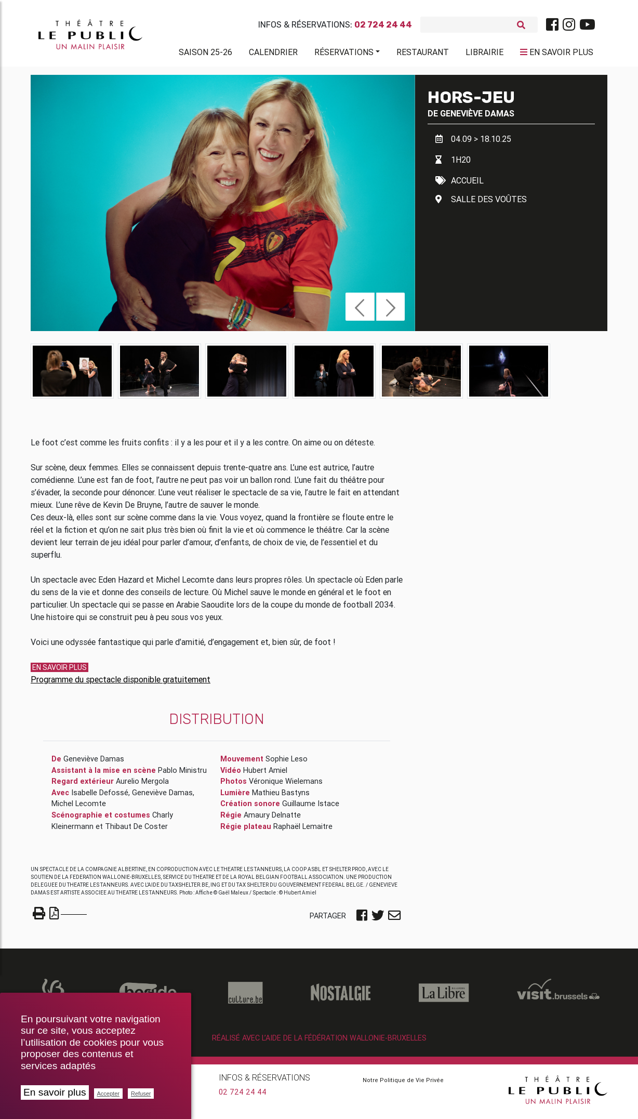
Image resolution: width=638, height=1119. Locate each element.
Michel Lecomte (78, 807)
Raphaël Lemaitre (303, 830)
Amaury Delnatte (272, 819)
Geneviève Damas (477, 117)
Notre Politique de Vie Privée (403, 1084)
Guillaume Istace (310, 807)
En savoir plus (54, 1092)
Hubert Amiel (265, 774)
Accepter (108, 1093)
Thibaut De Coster (136, 830)
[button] (359, 311)
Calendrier (273, 54)
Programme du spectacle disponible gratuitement (120, 683)
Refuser (141, 1093)
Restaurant (422, 54)
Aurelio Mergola (142, 785)
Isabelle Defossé (99, 796)
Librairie (484, 54)
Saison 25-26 (205, 54)
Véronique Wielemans (286, 785)
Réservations (344, 54)
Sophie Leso (286, 763)
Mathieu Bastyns (281, 796)
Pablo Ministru (182, 774)
